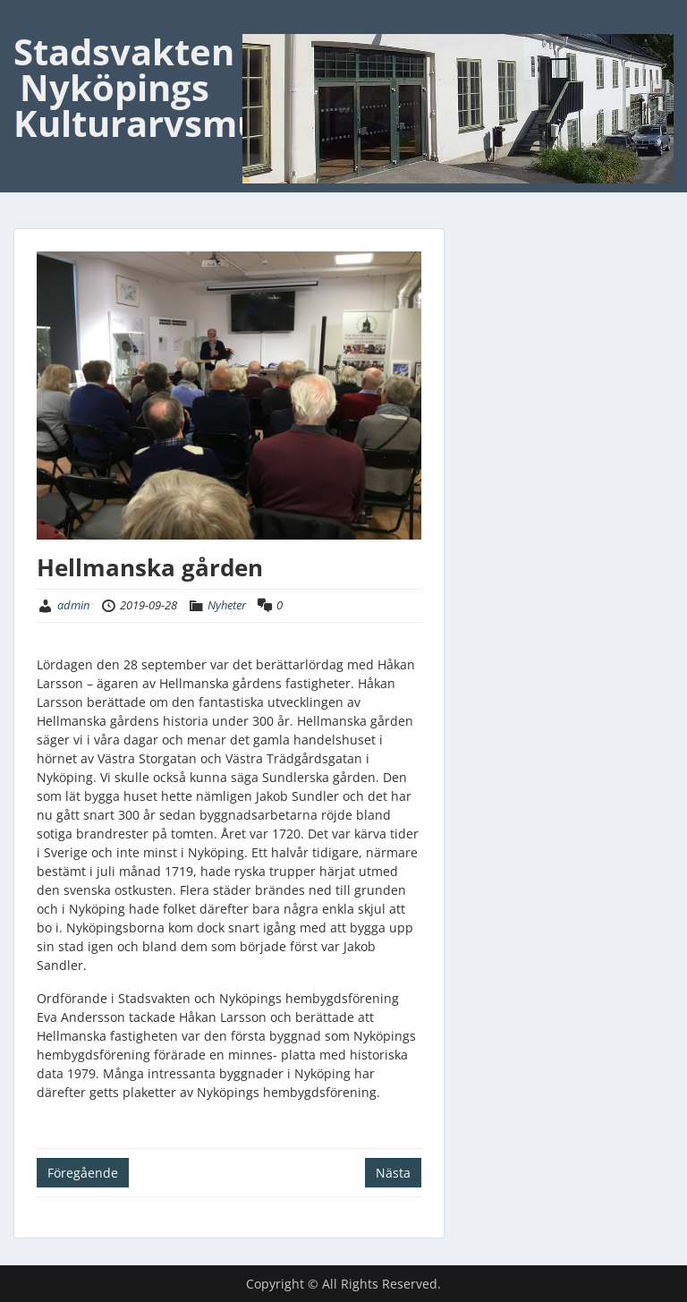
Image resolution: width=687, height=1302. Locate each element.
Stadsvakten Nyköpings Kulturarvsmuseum (185, 87)
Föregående (82, 1172)
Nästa (393, 1172)
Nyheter (227, 605)
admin (73, 605)
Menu (32, 21)
